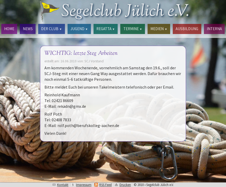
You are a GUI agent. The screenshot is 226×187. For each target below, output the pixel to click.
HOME (9, 28)
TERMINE (132, 28)
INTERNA (214, 28)
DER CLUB (51, 28)
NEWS (28, 28)
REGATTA (105, 28)
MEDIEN (158, 28)
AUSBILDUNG (187, 28)
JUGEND (79, 28)
